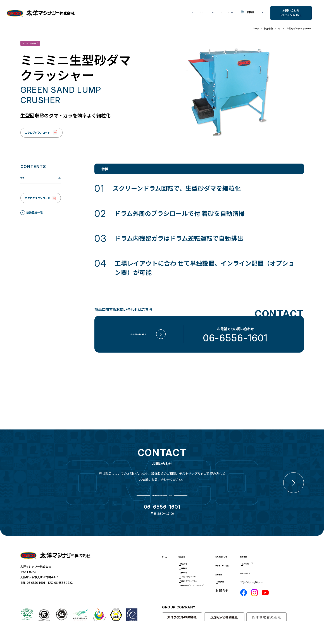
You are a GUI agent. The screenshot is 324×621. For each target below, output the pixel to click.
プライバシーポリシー (286, 567)
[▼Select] (252, 13)
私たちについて (112, 13)
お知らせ (206, 13)
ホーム (165, 542)
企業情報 (244, 561)
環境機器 (193, 555)
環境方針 (247, 571)
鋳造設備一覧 (34, 217)
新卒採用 (285, 548)
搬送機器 (193, 562)
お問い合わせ (285, 558)
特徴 (23, 182)
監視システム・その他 (201, 575)
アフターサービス (161, 13)
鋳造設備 (193, 548)
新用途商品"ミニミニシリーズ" (204, 585)
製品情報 (190, 539)
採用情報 (282, 539)
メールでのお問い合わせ (138, 338)
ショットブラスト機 (200, 568)
